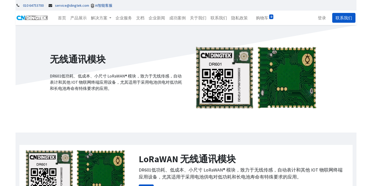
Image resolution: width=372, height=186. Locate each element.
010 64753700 (33, 5)
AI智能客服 (103, 5)
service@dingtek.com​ (72, 5)
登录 (323, 17)
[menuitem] (61, 18)
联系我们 (345, 17)
